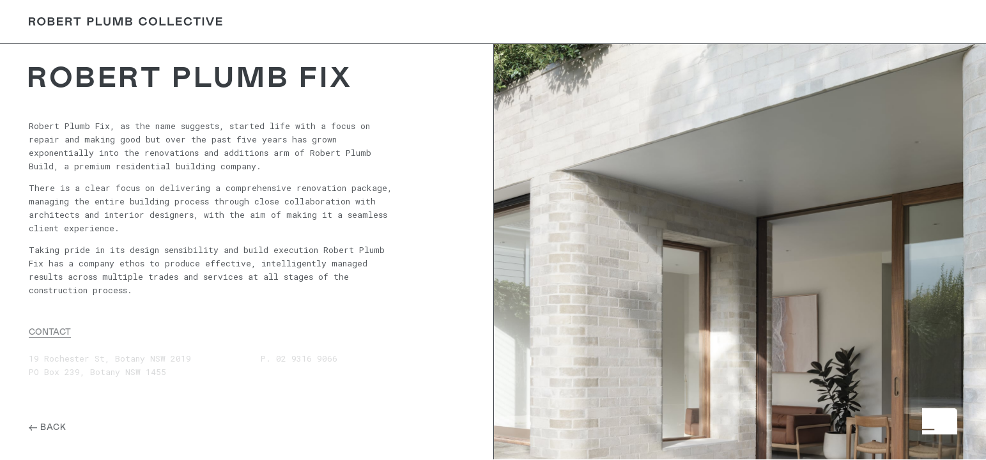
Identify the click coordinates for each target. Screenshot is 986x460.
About (717, 21)
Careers (817, 21)
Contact (925, 21)
